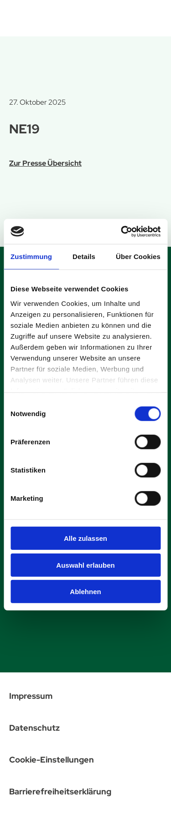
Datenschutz (34, 727)
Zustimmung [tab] (31, 256)
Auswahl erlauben (85, 565)
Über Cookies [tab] (138, 256)
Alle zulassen (85, 538)
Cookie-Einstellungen (51, 759)
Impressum (30, 696)
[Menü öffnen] (153, 16)
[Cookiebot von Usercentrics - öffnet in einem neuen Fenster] (122, 231)
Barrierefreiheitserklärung (60, 791)
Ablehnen (85, 591)
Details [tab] (84, 256)
